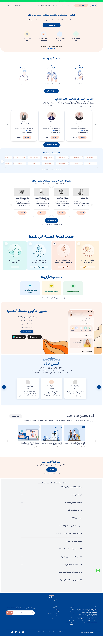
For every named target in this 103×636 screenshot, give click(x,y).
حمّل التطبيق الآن (26, 333)
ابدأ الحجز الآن (51, 25)
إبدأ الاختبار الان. (51, 48)
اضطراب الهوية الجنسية (20, 159)
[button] (7, 123)
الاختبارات (47, 6)
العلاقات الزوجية (90, 159)
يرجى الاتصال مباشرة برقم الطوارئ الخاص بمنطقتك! (48, 632)
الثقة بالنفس (19, 165)
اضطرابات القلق (48, 165)
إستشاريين (61, 6)
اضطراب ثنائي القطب (34, 159)
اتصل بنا (57, 611)
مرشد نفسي (72, 624)
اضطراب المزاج (62, 165)
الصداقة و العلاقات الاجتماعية (48, 159)
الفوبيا (90, 165)
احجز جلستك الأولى (51, 146)
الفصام (34, 165)
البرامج (52, 6)
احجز (72, 15)
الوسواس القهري (62, 159)
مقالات (56, 6)
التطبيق (71, 6)
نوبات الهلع (76, 159)
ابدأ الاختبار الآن (51, 222)
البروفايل (75, 139)
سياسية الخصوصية (55, 616)
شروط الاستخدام (55, 618)
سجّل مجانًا (81, 5)
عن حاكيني (41, 6)
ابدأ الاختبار (81, 214)
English (17, 5)
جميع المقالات (16, 418)
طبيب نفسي (71, 620)
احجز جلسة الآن (51, 92)
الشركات (67, 6)
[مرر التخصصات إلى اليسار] (2, 163)
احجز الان (82, 139)
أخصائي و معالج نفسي (70, 622)
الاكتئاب (76, 165)
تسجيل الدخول (9, 6)
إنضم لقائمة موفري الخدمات (53, 613)
